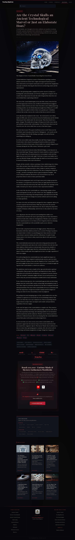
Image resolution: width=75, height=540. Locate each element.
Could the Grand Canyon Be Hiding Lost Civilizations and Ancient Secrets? (52, 457)
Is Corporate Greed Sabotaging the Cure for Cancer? (37, 457)
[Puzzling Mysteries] (38, 388)
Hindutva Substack (60, 530)
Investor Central (22, 424)
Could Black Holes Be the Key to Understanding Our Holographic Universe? (22, 487)
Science (51, 2)
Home (45, 2)
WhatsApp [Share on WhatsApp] (44, 335)
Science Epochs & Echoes (60, 519)
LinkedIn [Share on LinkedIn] (33, 335)
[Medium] (43, 388)
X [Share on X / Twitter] (28, 335)
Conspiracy (57, 2)
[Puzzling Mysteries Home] (7, 2)
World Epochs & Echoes (60, 522)
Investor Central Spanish (15, 514)
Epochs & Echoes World (32, 431)
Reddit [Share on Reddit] (38, 335)
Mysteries (64, 2)
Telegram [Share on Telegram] (51, 335)
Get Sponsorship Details (37, 403)
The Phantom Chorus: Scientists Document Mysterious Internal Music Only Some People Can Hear (23, 459)
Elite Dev (33, 427)
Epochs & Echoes (22, 427)
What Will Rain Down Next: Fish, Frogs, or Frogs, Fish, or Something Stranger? (37, 487)
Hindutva (28, 427)
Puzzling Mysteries (49, 431)
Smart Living (47, 424)
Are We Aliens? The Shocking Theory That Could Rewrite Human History (51, 486)
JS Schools (39, 427)
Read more (21, 470)
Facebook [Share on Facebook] (23, 335)
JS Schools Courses (15, 529)
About (70, 2)
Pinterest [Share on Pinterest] (19, 337)
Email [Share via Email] (24, 337)
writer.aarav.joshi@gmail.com (37, 517)
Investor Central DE (39, 424)
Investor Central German (15, 517)
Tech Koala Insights (22, 431)
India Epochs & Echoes (60, 524)
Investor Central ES (30, 424)
